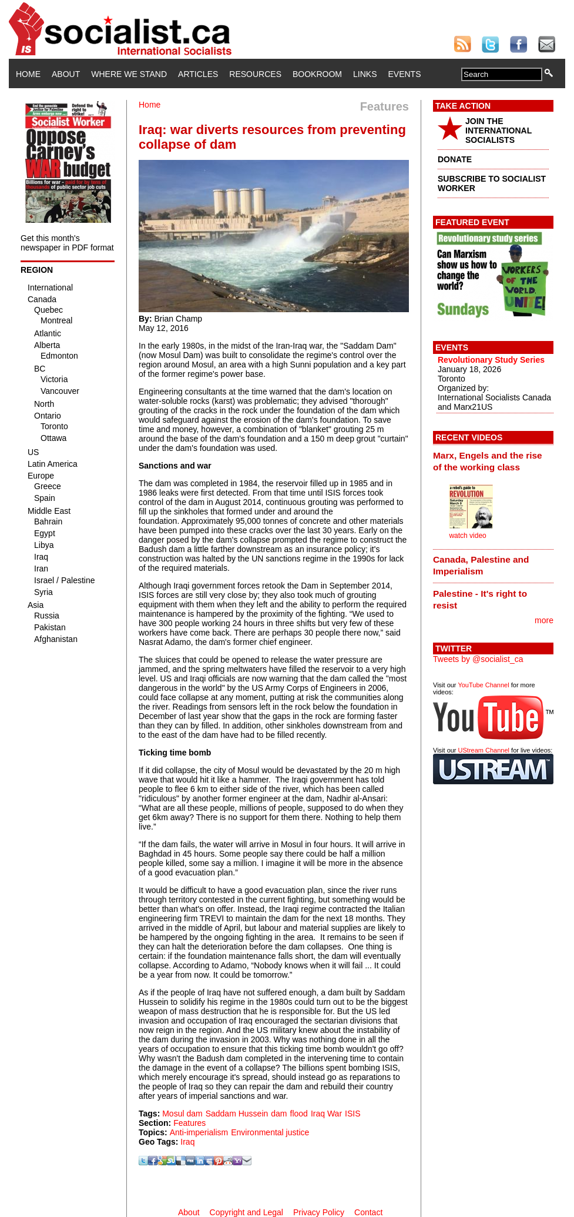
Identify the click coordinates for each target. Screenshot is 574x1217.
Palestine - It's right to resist (480, 599)
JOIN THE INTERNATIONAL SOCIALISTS (498, 130)
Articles (198, 74)
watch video (467, 535)
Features (189, 1123)
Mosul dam (182, 1113)
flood (299, 1113)
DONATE (455, 159)
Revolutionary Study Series (491, 360)
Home (28, 74)
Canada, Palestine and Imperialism (481, 565)
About (66, 74)
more (544, 620)
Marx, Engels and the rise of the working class (487, 461)
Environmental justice (270, 1132)
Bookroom (317, 74)
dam (279, 1113)
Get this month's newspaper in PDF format (67, 242)
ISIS (352, 1113)
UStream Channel (483, 750)
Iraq (187, 1141)
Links (365, 74)
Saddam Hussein (237, 1113)
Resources (255, 74)
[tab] (493, 460)
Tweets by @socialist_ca (478, 659)
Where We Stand (129, 74)
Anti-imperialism (199, 1132)
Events (404, 74)
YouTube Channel (483, 684)
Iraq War (326, 1113)
